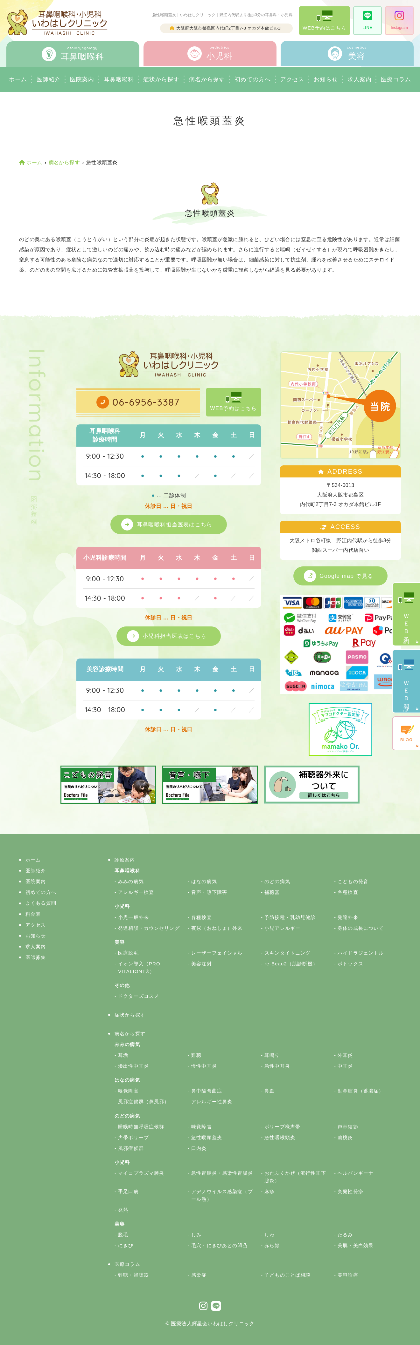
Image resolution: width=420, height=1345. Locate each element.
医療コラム (127, 1264)
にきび (125, 1245)
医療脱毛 (128, 953)
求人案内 (359, 79)
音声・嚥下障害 (209, 892)
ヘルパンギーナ (356, 1173)
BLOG (406, 733)
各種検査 (348, 892)
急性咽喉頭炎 (279, 1137)
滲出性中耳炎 (133, 1066)
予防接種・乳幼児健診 (290, 917)
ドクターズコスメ (138, 996)
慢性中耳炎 (204, 1066)
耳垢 (123, 1055)
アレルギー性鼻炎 (211, 1102)
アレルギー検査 (136, 892)
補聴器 (272, 892)
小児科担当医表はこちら (175, 636)
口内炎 (198, 1148)
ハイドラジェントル (361, 953)
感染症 (198, 1275)
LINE (367, 20)
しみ (196, 1235)
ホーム (18, 79)
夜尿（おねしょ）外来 (216, 928)
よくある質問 (40, 903)
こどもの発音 (353, 881)
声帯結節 (348, 1126)
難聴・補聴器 (133, 1275)
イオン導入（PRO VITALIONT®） (139, 967)
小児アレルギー (282, 928)
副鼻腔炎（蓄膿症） (361, 1091)
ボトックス (350, 964)
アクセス (292, 79)
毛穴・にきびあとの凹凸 (219, 1245)
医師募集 (35, 957)
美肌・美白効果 (356, 1245)
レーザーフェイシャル (216, 953)
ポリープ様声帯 (282, 1126)
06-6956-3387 (146, 402)
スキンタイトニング (287, 953)
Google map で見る (347, 576)
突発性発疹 (350, 1191)
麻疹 (269, 1191)
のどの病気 (277, 881)
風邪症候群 (131, 1148)
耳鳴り (272, 1055)
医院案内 (82, 79)
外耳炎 (345, 1055)
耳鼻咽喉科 (119, 79)
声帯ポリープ (133, 1137)
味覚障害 (201, 1126)
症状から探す (161, 79)
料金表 (33, 914)
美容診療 (348, 1275)
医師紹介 (49, 79)
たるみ (345, 1235)
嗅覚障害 (128, 1091)
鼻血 (269, 1091)
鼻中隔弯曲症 (206, 1091)
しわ (269, 1235)
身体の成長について (361, 928)
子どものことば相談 (287, 1275)
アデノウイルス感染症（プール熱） (222, 1195)
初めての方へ (40, 892)
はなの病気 (204, 881)
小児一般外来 (133, 917)
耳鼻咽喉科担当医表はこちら (175, 524)
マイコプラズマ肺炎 (141, 1173)
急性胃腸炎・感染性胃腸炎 (222, 1173)
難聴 (196, 1055)
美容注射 (201, 964)
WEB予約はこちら (324, 20)
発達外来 (348, 917)
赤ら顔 (272, 1245)
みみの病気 (131, 881)
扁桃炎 (345, 1137)
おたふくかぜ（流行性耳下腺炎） (295, 1177)
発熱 (123, 1210)
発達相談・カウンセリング (149, 928)
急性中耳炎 (277, 1066)
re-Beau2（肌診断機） (291, 964)
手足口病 (128, 1191)
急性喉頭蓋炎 (206, 1137)
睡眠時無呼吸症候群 (141, 1126)
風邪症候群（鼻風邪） (143, 1102)
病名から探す (207, 79)
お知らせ (326, 79)
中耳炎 (345, 1066)
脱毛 (123, 1235)
